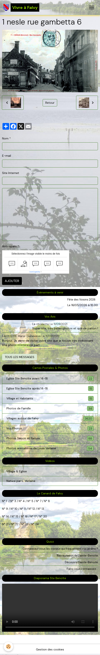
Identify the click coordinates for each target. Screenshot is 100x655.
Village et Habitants (50, 398)
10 (15, 509)
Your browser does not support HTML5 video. (50, 608)
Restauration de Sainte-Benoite (77, 555)
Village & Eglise (16, 471)
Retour (49, 103)
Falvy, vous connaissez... (82, 569)
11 (24, 509)
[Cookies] (8, 646)
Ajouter (12, 281)
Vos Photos (50, 428)
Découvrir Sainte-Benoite (81, 562)
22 (16, 524)
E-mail (6, 156)
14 (7, 516)
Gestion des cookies (50, 649)
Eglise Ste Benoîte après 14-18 (50, 388)
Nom (5, 138)
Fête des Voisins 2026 (81, 299)
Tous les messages (19, 357)
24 (36, 524)
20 (44, 516)
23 (26, 524)
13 (43, 509)
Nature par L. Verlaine (20, 481)
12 (34, 509)
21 (7, 524)
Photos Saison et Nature (50, 438)
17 (35, 516)
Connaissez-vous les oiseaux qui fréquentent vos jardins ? (60, 548)
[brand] (21, 7)
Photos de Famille (50, 408)
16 (26, 516)
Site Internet (10, 173)
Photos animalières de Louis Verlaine (50, 448)
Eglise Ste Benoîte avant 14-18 (50, 378)
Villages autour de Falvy (50, 418)
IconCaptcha (35, 272)
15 (17, 516)
